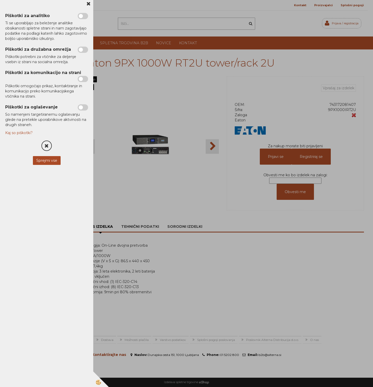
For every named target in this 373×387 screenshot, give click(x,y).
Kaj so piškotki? (19, 132)
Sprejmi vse (46, 160)
